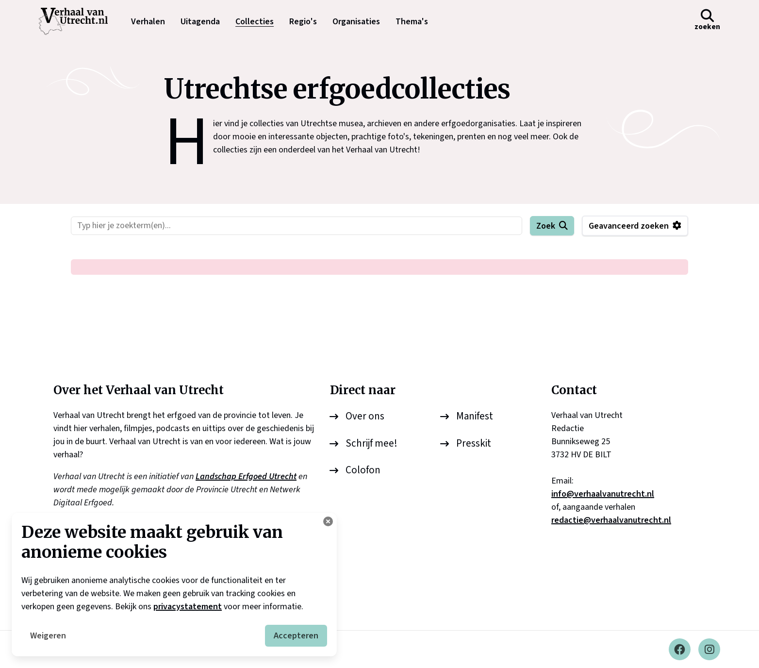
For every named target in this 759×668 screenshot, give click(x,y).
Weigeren (48, 636)
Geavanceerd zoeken (629, 226)
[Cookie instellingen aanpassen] (328, 521)
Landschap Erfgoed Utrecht (246, 476)
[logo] (78, 21)
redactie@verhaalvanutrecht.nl (611, 520)
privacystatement (187, 607)
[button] (707, 21)
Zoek (545, 226)
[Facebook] (680, 649)
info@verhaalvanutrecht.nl (602, 494)
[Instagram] (709, 649)
